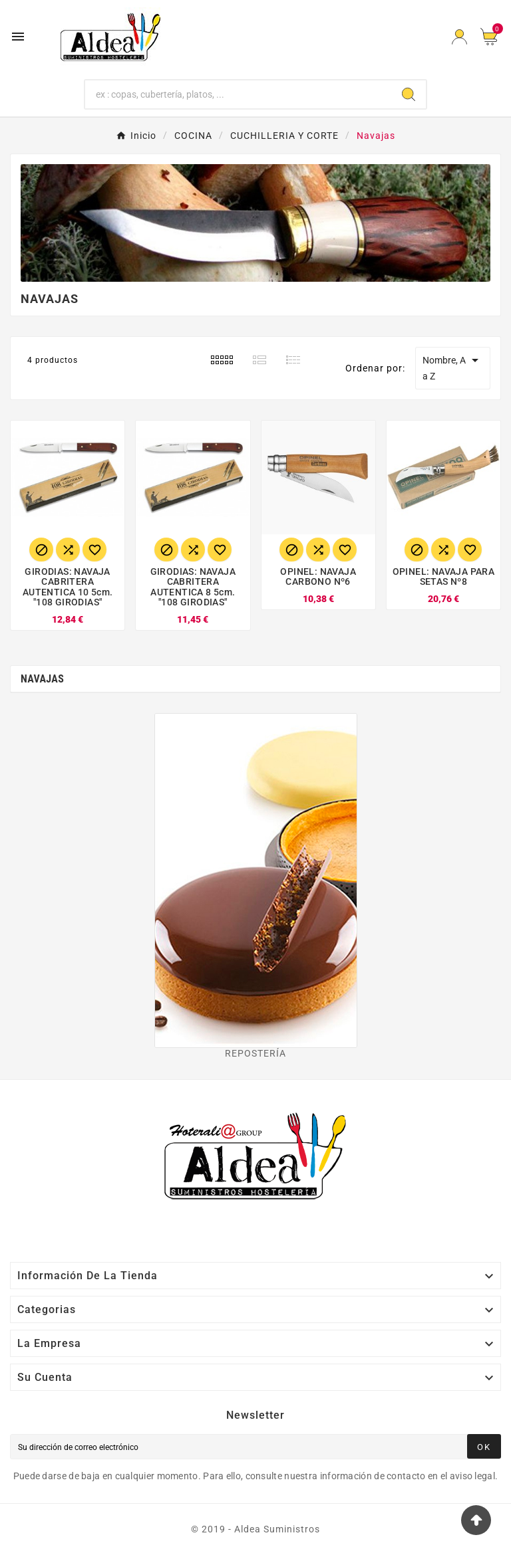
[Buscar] (238, 94)
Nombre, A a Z (453, 366)
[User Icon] (459, 37)
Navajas (42, 679)
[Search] (408, 94)
